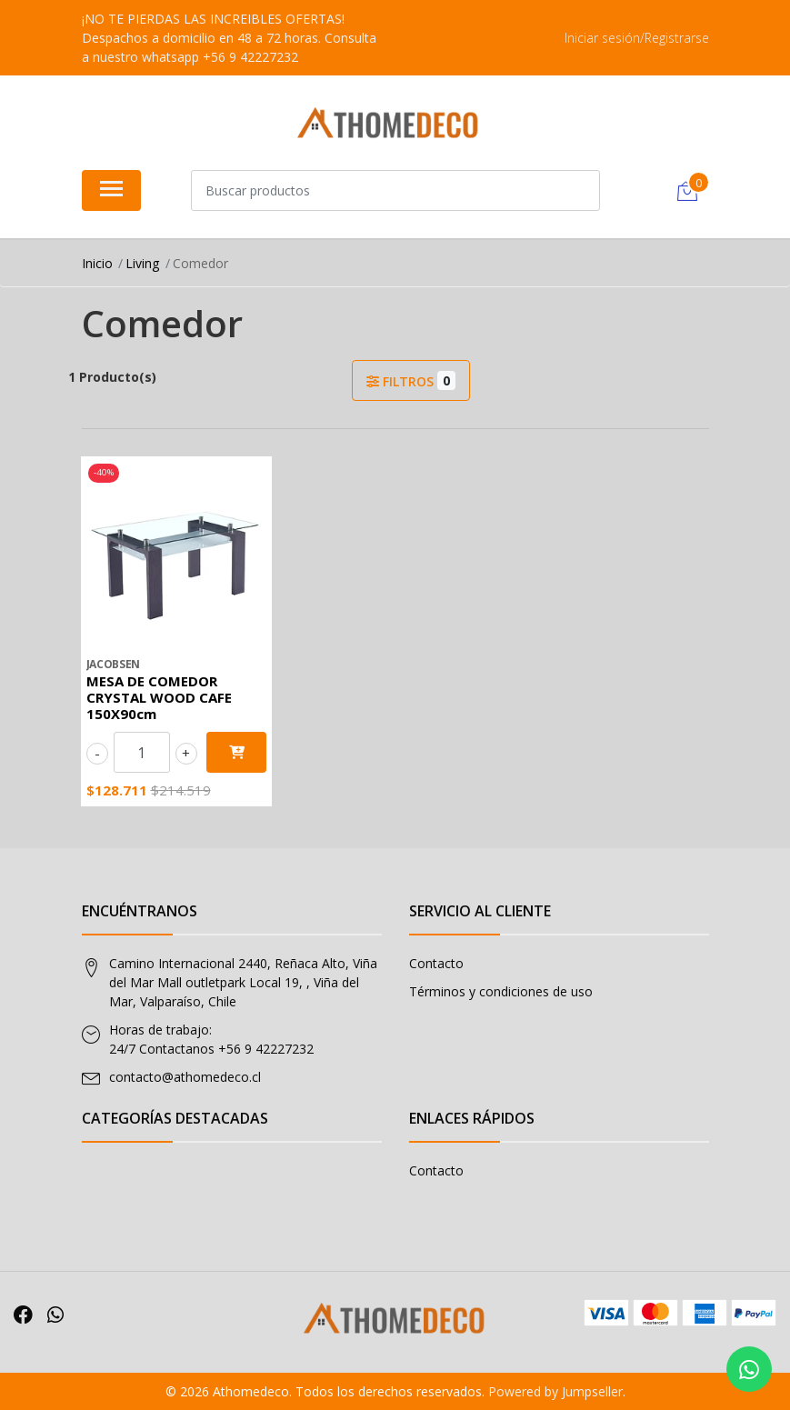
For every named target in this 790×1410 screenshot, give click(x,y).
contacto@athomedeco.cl (185, 1076)
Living (142, 263)
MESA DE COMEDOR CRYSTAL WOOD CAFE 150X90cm (159, 697)
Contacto (436, 963)
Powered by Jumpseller (555, 1391)
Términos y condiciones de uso (501, 991)
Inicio (97, 263)
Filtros (410, 380)
